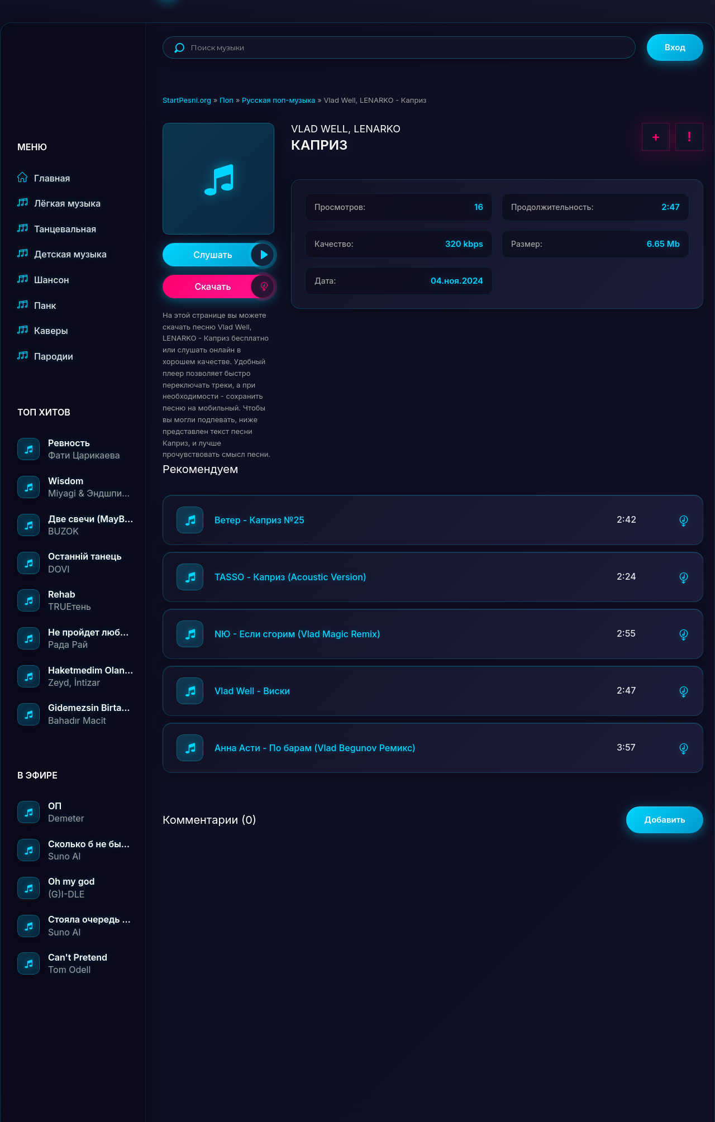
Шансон (43, 279)
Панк (36, 305)
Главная (43, 178)
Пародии (45, 356)
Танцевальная (56, 229)
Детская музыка (62, 254)
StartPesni (81, 59)
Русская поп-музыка (279, 100)
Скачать (234, 286)
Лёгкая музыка (59, 203)
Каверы (42, 330)
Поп (226, 100)
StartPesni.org (187, 100)
